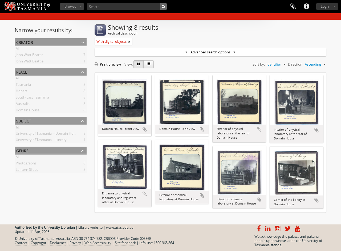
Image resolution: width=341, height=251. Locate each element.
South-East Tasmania (32, 98)
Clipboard (293, 6)
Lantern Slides (27, 170)
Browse (70, 6)
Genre (22, 150)
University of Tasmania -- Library (41, 140)
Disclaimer (58, 242)
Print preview (108, 64)
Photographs (26, 164)
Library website (90, 227)
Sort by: (259, 64)
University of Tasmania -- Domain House (47, 134)
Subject (23, 120)
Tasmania (23, 85)
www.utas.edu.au (119, 227)
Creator (24, 41)
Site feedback (125, 242)
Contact (21, 242)
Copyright (38, 242)
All (17, 49)
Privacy (75, 242)
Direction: (295, 64)
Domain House (27, 111)
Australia (23, 104)
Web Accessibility (97, 242)
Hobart (21, 92)
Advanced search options (210, 52)
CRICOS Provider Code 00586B (127, 238)
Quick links (306, 6)
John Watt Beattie (29, 55)
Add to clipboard (144, 129)
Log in (325, 6)
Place (21, 71)
